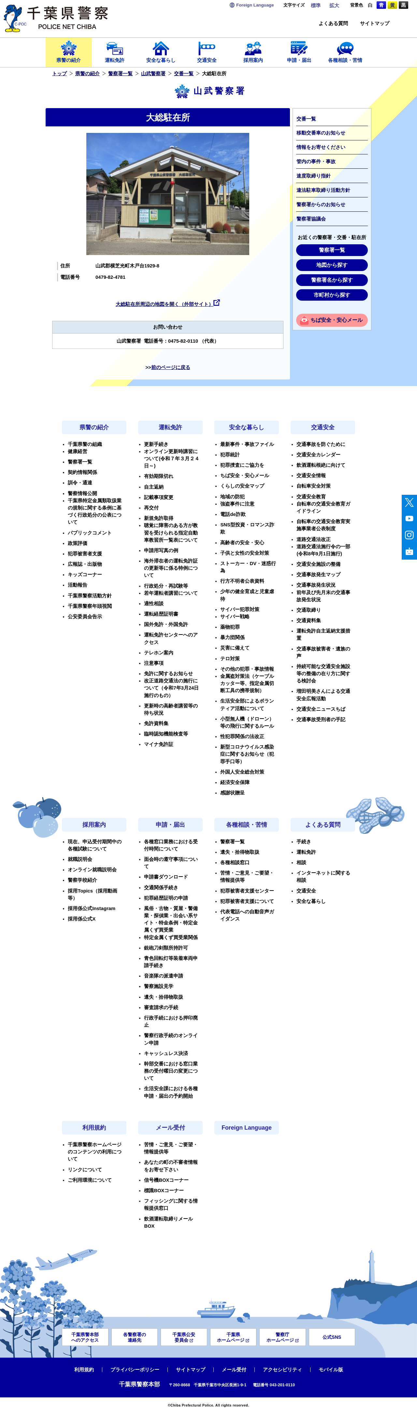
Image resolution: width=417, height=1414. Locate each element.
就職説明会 (80, 859)
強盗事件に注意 (237, 504)
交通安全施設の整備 (318, 564)
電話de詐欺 (232, 514)
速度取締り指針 (313, 176)
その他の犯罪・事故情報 (247, 669)
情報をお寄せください (320, 147)
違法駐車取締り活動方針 (323, 190)
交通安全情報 (311, 475)
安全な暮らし (161, 51)
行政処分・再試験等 (166, 586)
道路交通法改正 (313, 539)
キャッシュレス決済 (166, 1053)
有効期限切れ (158, 476)
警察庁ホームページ (282, 1337)
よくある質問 (333, 23)
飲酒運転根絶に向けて (320, 465)
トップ (59, 73)
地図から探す (332, 265)
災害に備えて (235, 647)
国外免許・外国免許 (166, 624)
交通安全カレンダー (318, 454)
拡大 (334, 5)
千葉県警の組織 (85, 444)
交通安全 (207, 51)
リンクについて (85, 1169)
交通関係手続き (161, 887)
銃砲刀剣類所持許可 (166, 947)
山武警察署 (153, 73)
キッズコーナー (85, 574)
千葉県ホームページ (233, 1337)
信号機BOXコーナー (166, 1180)
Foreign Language (247, 1127)
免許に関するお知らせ (168, 673)
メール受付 (170, 1127)
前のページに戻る (170, 367)
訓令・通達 (80, 482)
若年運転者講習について (171, 593)
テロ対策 (230, 658)
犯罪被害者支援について (247, 901)
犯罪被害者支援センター (247, 890)
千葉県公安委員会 (183, 1337)
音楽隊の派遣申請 (163, 975)
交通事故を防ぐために (320, 444)
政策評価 (77, 543)
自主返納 (154, 487)
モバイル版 (331, 1369)
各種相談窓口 (235, 862)
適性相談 (154, 603)
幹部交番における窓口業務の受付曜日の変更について (171, 1071)
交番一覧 (184, 73)
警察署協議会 (311, 218)
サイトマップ (374, 23)
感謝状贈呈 (232, 792)
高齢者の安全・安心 (242, 542)
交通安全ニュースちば (320, 709)
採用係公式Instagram (91, 908)
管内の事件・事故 (316, 161)
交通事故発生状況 (316, 585)
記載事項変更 (158, 497)
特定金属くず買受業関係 (171, 937)
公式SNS (332, 1337)
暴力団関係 (232, 637)
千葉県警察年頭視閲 (90, 606)
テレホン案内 (158, 652)
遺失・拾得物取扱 (163, 997)
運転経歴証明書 (161, 614)
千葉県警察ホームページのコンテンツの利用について (95, 1152)
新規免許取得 (158, 518)
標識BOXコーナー (164, 1190)
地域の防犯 (232, 496)
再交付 (151, 507)
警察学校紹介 (82, 880)
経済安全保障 (235, 782)
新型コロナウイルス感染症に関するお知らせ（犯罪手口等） (247, 754)
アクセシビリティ (282, 1369)
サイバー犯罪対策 (239, 609)
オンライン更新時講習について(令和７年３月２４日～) (171, 458)
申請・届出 (299, 51)
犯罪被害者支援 (85, 553)
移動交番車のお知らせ (320, 133)
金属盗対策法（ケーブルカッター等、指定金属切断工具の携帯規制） (247, 683)
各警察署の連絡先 (134, 1337)
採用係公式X (81, 918)
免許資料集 (156, 723)
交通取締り (308, 610)
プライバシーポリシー (134, 1369)
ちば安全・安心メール (336, 320)
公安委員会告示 (85, 616)
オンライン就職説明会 (92, 869)
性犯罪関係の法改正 (242, 736)
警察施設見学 (158, 986)
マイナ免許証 (158, 744)
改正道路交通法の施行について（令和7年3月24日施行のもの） (171, 688)
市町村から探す (332, 295)
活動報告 (77, 585)
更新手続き (156, 444)
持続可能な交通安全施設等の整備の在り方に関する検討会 (323, 673)
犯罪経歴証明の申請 (166, 898)
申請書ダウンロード (166, 876)
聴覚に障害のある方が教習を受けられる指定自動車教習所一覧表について (171, 532)
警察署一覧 (120, 73)
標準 (316, 5)
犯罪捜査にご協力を (242, 465)
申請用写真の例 (161, 550)
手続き (303, 841)
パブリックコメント (90, 533)
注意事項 (154, 663)
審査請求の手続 (161, 1007)
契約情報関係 (82, 472)
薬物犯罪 (230, 627)
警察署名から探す (332, 280)
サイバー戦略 (235, 616)
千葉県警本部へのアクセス (85, 1337)
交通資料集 (308, 620)
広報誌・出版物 (85, 564)
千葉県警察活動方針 (90, 595)
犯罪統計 (230, 454)
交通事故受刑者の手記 (320, 719)
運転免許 (115, 51)
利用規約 (94, 1127)
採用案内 (253, 51)
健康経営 (77, 451)
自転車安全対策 (313, 486)
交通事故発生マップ (318, 574)
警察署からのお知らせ (320, 204)
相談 (301, 862)
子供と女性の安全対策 (244, 553)
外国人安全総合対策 (242, 772)
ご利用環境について (90, 1180)
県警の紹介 (69, 51)
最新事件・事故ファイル (247, 444)
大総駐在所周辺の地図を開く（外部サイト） (164, 304)
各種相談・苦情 (345, 51)
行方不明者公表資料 (242, 581)
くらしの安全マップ (242, 486)
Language (255, 5)
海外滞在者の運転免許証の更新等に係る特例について (171, 568)
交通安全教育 (311, 496)
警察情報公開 (82, 493)
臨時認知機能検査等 (166, 733)
